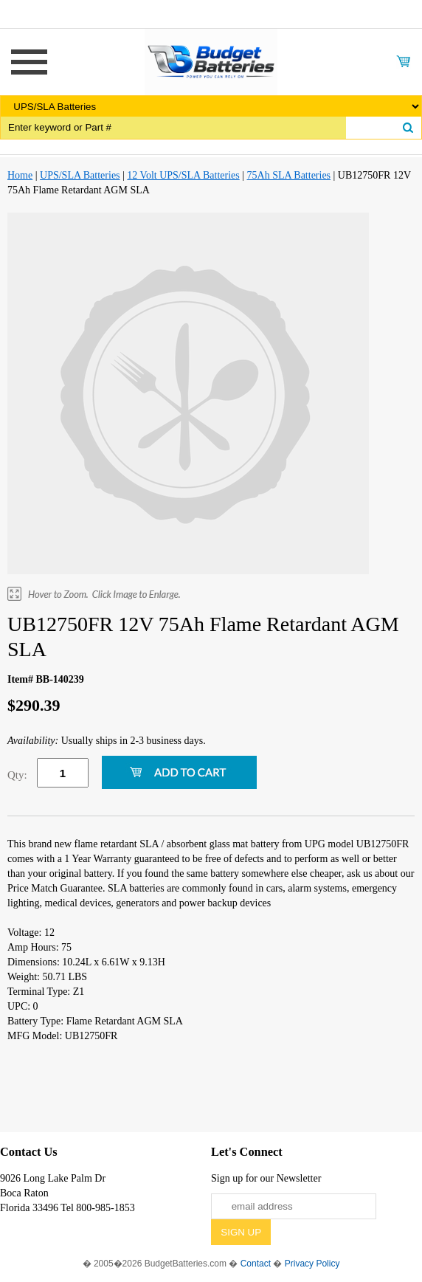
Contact (256, 1263)
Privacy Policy (312, 1263)
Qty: (17, 775)
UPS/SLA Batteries (80, 175)
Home (19, 175)
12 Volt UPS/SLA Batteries (183, 175)
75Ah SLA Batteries (289, 175)
